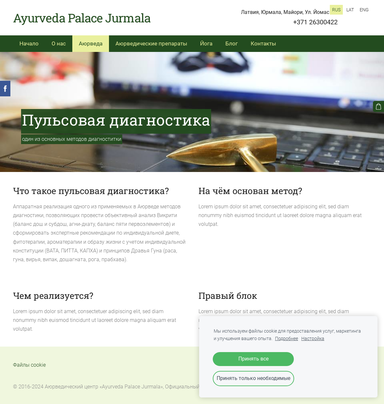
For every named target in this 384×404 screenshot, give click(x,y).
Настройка (312, 338)
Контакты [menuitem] (263, 43)
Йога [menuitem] (206, 43)
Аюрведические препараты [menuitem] (151, 43)
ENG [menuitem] (364, 9)
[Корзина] (378, 106)
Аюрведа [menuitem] (90, 43)
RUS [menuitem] (336, 9)
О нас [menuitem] (59, 43)
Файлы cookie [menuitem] (29, 365)
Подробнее (286, 338)
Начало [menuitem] (29, 43)
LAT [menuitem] (350, 9)
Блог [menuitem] (231, 43)
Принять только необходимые (253, 378)
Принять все (253, 359)
